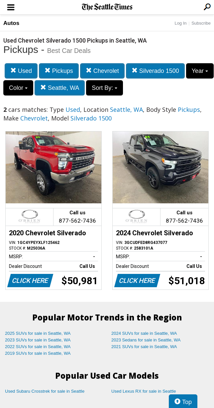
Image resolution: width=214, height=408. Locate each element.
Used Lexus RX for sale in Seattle (143, 391)
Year (200, 71)
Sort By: (104, 88)
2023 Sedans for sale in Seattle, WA (145, 339)
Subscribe (201, 23)
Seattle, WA (59, 87)
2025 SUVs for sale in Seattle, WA (38, 333)
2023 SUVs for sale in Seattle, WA (38, 339)
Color (18, 88)
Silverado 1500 (155, 70)
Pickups (59, 70)
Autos (11, 23)
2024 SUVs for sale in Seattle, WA (144, 333)
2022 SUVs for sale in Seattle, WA (38, 346)
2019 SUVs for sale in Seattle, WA (38, 353)
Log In (180, 23)
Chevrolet (102, 70)
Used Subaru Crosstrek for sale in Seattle (44, 391)
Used (21, 70)
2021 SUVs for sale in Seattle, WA (144, 346)
